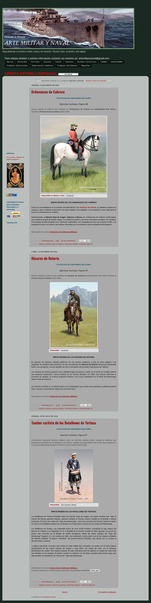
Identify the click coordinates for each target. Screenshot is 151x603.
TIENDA (103, 62)
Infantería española (59, 585)
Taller (58, 62)
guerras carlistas (58, 244)
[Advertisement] (16, 113)
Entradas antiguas (107, 592)
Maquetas (85, 66)
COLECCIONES (117, 62)
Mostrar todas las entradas (96, 81)
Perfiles (35, 62)
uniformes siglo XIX (86, 244)
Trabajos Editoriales (17, 66)
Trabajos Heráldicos (67, 66)
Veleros (69, 62)
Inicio (64, 592)
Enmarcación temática (42, 66)
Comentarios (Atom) (48, 597)
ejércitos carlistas (45, 244)
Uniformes (22, 62)
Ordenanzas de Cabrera (48, 91)
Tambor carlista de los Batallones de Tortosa (63, 422)
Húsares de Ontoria (45, 258)
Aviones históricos (86, 62)
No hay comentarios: (68, 241)
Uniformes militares (71, 244)
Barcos (10, 62)
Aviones (47, 62)
